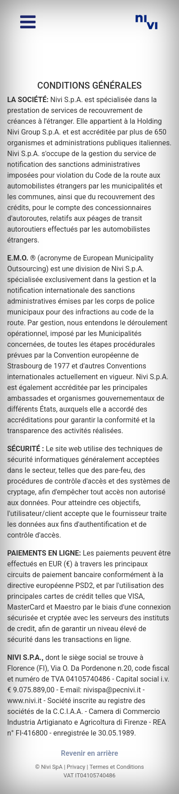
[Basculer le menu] (27, 22)
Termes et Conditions (116, 766)
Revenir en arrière (89, 753)
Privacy (76, 766)
